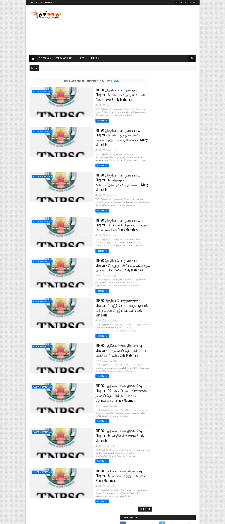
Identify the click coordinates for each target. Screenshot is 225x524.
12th (150, 318)
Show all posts (106, 80)
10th (150, 308)
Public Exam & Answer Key (168, 204)
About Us (38, 2)
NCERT (150, 324)
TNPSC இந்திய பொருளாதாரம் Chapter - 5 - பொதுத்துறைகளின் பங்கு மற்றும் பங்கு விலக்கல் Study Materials (109, 135)
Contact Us (48, 2)
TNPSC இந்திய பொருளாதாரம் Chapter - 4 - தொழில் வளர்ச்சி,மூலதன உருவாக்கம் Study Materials (109, 175)
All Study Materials (42, 91)
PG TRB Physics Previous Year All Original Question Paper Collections (176, 256)
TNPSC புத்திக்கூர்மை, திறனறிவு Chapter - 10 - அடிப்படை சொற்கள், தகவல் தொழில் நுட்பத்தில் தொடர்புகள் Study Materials (106, 380)
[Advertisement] (139, 29)
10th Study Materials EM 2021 (171, 241)
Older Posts (133, 497)
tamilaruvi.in (155, 124)
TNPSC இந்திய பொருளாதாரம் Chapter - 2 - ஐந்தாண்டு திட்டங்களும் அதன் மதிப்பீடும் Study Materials (109, 256)
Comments (183, 280)
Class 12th (159, 166)
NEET (82, 58)
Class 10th (159, 185)
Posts (158, 280)
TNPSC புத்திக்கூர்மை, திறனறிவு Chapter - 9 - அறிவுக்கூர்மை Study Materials (105, 423)
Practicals (160, 213)
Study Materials (64, 58)
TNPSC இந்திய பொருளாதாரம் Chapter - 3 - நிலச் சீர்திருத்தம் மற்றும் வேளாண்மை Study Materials (109, 216)
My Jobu (153, 146)
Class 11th (159, 176)
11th (149, 313)
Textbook (44, 58)
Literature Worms (157, 139)
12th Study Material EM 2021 (171, 229)
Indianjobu (154, 131)
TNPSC (94, 58)
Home (31, 2)
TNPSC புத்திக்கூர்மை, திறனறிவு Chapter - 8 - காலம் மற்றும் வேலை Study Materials (106, 463)
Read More (85, 120)
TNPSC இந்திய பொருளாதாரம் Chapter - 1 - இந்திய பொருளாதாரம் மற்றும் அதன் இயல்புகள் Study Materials (109, 296)
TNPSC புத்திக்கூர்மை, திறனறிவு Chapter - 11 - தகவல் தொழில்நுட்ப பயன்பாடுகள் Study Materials (106, 337)
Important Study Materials (168, 194)
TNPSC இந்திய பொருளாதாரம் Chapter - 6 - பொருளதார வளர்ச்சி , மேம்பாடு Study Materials (109, 94)
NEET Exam (152, 334)
